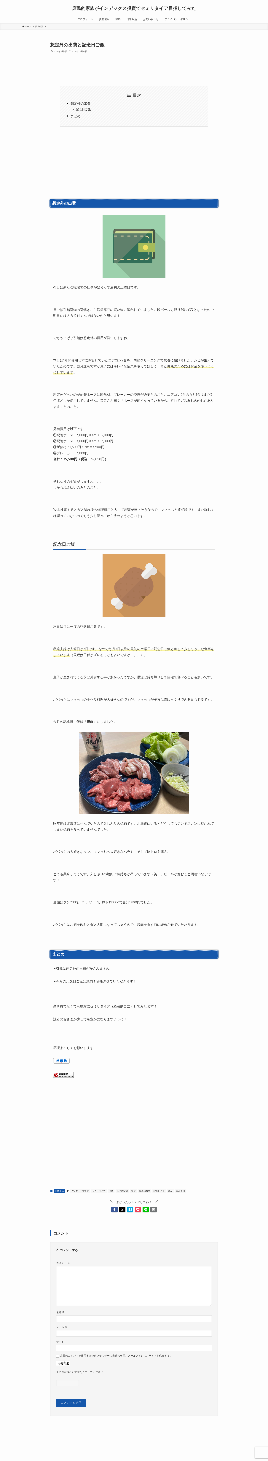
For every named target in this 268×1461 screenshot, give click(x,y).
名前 (60, 1312)
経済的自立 (144, 1191)
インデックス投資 (80, 1191)
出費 (111, 1191)
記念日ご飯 (83, 109)
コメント (63, 1263)
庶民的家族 (122, 1191)
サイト (60, 1341)
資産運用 (180, 1191)
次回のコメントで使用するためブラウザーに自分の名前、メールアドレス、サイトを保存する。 (116, 1355)
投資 (133, 1191)
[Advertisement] (134, 167)
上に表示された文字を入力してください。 (81, 1372)
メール (61, 1327)
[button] (114, 1209)
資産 (170, 1191)
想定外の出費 (81, 103)
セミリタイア (99, 1191)
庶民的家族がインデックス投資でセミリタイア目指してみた (134, 8)
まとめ (76, 116)
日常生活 (59, 1191)
